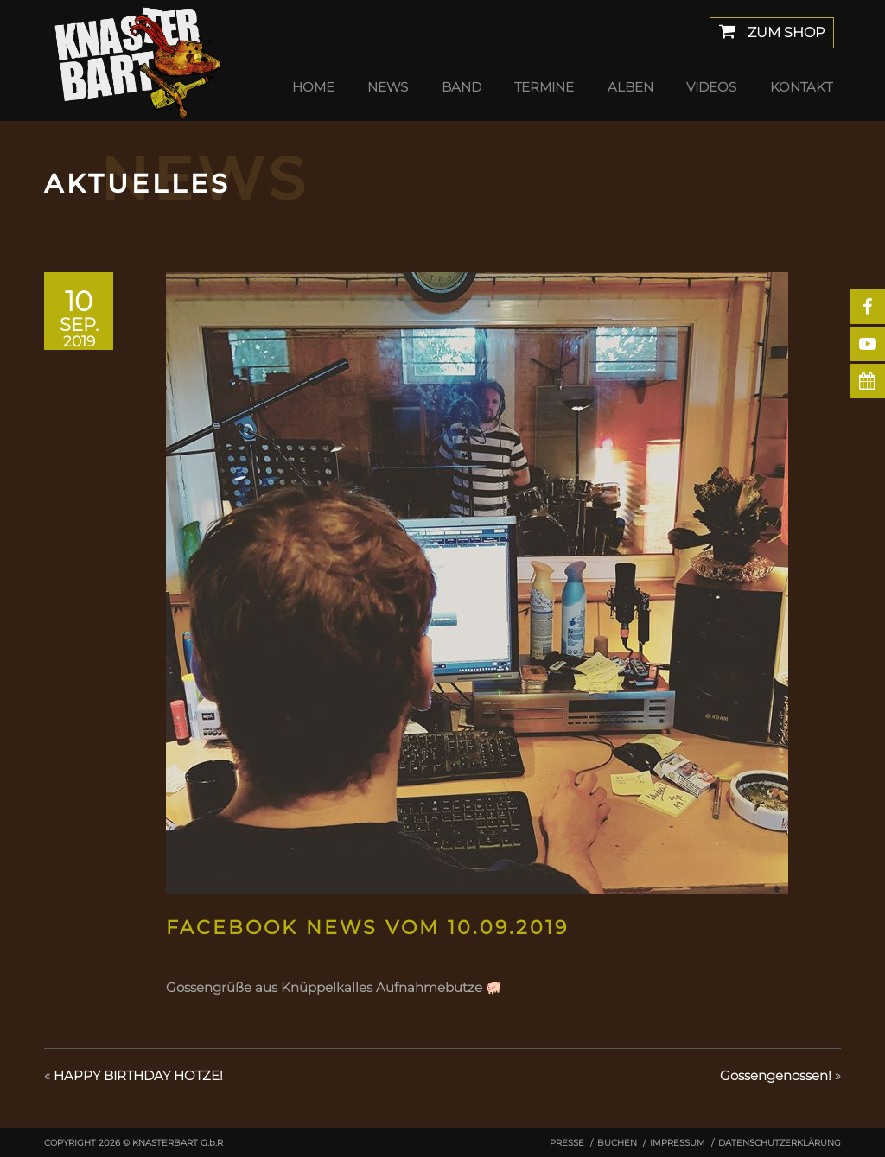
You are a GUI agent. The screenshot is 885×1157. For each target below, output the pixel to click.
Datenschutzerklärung (779, 1142)
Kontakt (801, 87)
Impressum (677, 1142)
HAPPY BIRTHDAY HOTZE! (138, 1075)
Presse (567, 1142)
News (387, 87)
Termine (544, 87)
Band (461, 87)
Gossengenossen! (775, 1075)
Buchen (617, 1142)
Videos (711, 87)
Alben (630, 87)
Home (313, 87)
